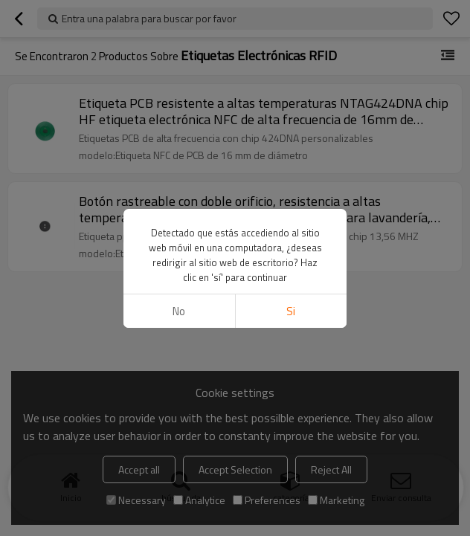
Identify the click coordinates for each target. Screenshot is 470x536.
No (179, 311)
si (290, 311)
